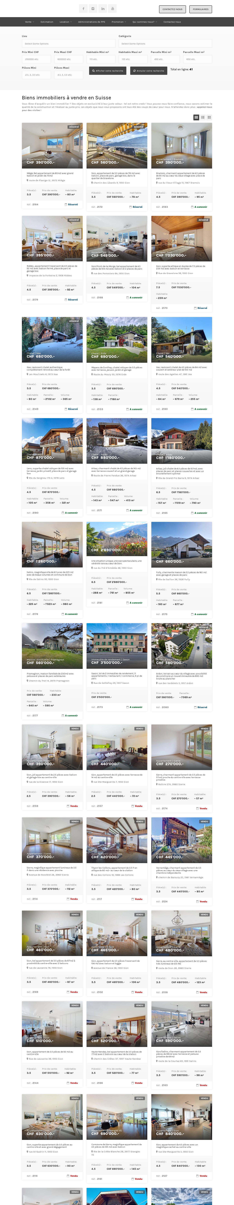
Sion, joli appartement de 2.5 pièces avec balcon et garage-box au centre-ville (52, 776)
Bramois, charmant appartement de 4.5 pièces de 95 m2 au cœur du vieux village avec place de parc (180, 176)
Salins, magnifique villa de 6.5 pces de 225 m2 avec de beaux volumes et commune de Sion (50, 573)
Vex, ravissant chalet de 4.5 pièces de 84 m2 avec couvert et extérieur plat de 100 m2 (181, 368)
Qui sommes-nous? (143, 21)
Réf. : (32, 204)
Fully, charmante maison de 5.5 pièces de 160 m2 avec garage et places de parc (181, 573)
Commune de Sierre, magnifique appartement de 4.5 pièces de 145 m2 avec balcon (116, 1145)
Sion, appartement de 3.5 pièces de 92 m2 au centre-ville (50, 1053)
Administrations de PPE (91, 21)
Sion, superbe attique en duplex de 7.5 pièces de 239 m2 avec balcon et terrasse (180, 267)
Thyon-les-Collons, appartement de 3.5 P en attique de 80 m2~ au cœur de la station (114, 869)
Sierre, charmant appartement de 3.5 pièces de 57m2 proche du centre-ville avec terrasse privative (180, 777)
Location (64, 21)
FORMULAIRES (201, 9)
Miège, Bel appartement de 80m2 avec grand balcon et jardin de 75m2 (50, 174)
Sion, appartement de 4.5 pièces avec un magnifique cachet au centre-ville (177, 1145)
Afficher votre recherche (108, 70)
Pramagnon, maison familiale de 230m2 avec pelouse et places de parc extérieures (50, 674)
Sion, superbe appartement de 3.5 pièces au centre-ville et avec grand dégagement (49, 1145)
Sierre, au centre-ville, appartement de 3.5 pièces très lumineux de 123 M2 (181, 962)
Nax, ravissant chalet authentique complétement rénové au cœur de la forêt (48, 368)
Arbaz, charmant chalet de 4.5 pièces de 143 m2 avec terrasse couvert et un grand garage (116, 469)
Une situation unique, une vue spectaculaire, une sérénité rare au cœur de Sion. (116, 562)
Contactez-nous (172, 21)
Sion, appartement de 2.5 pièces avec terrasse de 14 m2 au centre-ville (116, 776)
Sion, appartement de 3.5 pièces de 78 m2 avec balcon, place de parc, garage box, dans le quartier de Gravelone (115, 176)
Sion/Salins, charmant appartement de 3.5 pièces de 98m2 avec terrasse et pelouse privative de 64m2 (178, 1054)
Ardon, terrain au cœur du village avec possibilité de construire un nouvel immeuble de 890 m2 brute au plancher (181, 676)
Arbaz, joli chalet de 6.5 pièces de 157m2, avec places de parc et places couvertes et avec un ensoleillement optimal (180, 471)
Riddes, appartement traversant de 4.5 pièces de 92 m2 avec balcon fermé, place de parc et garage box (52, 268)
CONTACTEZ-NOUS (172, 9)
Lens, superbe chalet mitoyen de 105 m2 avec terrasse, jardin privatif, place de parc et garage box (51, 471)
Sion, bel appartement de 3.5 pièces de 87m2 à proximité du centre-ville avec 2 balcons (51, 962)
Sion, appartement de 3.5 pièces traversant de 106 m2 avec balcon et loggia (115, 962)
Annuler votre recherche (150, 70)
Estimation (47, 21)
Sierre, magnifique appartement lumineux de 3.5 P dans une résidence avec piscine (51, 869)
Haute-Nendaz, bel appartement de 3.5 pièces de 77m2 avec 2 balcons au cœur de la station (116, 1053)
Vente (28, 21)
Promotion (117, 21)
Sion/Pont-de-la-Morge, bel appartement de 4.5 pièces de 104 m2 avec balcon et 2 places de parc (116, 267)
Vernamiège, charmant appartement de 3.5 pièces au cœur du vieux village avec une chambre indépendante (178, 870)
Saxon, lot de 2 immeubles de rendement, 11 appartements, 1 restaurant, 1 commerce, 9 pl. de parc (116, 676)
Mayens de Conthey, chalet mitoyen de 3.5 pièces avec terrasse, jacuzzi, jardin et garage (116, 368)
